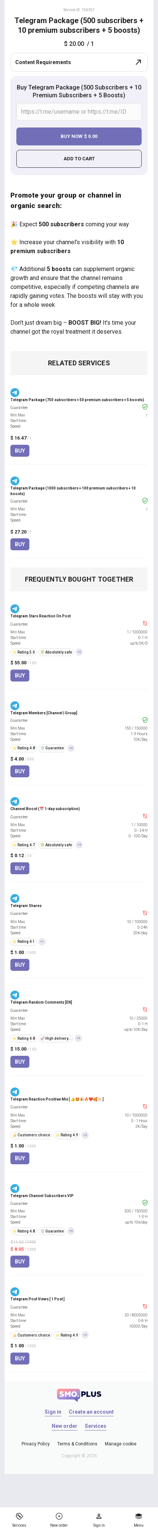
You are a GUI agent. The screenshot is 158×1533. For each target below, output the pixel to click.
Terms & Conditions (77, 1444)
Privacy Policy (36, 1444)
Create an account (91, 1412)
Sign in (53, 1412)
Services (95, 1426)
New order (64, 1426)
